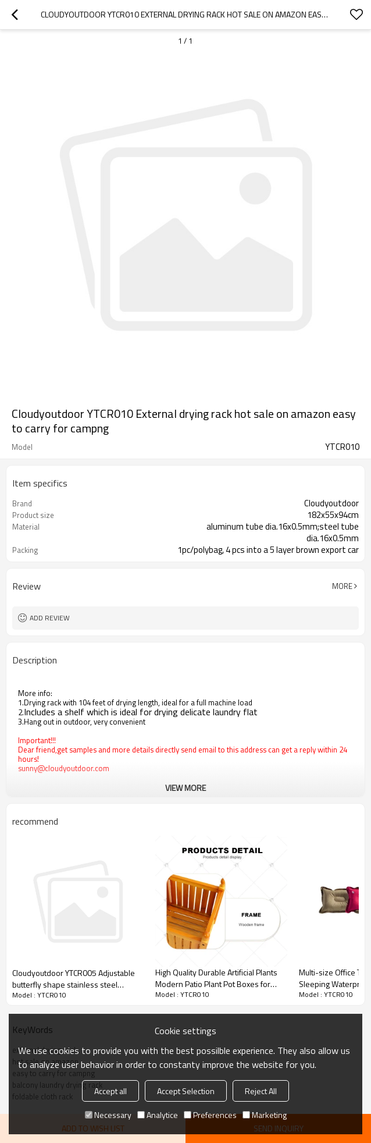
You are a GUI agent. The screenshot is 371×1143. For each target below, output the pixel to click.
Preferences (210, 1115)
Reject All (261, 1091)
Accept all (110, 1091)
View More (185, 788)
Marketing (264, 1115)
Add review (50, 617)
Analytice (157, 1115)
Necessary (108, 1115)
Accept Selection (186, 1091)
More (342, 586)
